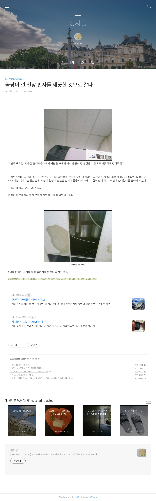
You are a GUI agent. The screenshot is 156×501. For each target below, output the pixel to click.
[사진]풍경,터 (15, 359)
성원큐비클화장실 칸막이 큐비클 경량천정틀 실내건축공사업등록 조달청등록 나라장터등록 (61, 303)
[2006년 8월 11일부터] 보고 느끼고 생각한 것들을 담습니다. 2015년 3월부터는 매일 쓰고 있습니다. (54, 454)
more (148, 402)
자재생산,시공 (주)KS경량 (27, 321)
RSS (83, 62)
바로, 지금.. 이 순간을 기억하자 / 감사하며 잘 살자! (29, 371)
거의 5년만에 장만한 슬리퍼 (20, 375)
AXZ (77, 497)
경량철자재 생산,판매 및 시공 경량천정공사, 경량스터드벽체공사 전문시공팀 (53, 325)
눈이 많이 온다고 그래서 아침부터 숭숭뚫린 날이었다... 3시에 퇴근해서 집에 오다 (40, 378)
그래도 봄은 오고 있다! (18, 365)
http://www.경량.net (20, 317)
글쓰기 (62, 62)
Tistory (94, 497)
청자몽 (78, 23)
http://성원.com (18, 295)
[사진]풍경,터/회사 (15, 79)
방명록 (72, 62)
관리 (93, 62)
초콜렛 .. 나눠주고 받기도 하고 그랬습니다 (26, 368)
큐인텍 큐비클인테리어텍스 (28, 299)
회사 (23, 359)
